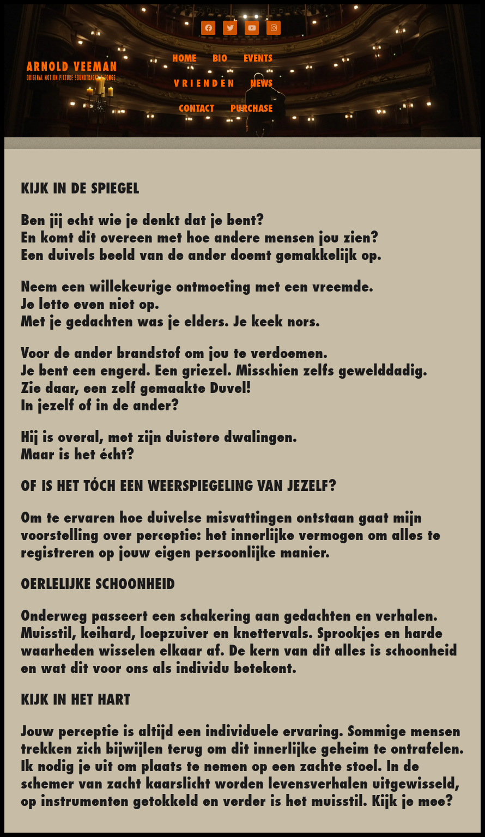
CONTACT (196, 108)
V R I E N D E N (204, 83)
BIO (220, 58)
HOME (184, 58)
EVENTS (258, 58)
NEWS (261, 83)
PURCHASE (251, 108)
